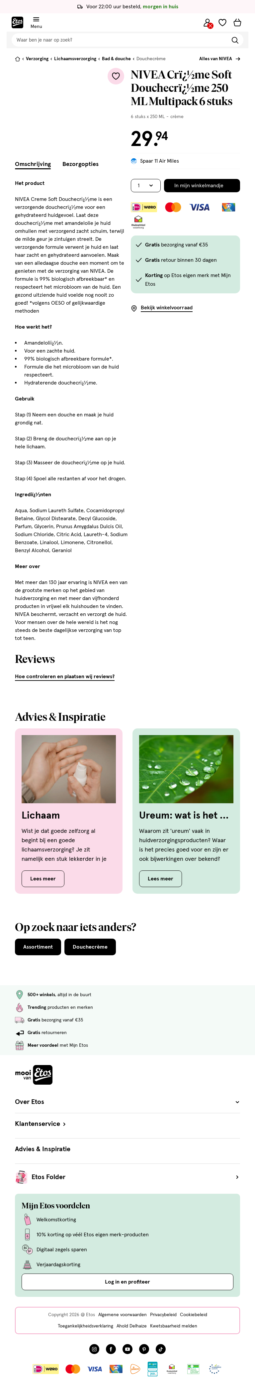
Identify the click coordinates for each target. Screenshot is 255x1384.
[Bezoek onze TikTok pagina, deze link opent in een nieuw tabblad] (161, 1349)
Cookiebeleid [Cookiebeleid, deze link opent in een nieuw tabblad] (193, 1314)
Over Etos (127, 1102)
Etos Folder (136, 1177)
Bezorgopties (80, 164)
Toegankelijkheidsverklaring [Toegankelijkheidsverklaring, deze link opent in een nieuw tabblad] (85, 1326)
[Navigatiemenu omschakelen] (36, 19)
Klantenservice (41, 1124)
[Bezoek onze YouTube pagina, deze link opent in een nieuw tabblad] (127, 1349)
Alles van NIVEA (215, 59)
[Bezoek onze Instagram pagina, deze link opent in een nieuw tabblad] (94, 1349)
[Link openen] (152, 1369)
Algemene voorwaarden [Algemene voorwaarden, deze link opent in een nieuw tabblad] (122, 1314)
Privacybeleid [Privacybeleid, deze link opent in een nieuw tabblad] (163, 1314)
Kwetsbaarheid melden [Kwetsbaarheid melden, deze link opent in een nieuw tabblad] (173, 1326)
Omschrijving (33, 164)
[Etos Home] (17, 22)
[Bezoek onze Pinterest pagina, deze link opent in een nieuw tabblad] (144, 1349)
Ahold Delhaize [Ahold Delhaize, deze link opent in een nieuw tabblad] (132, 1326)
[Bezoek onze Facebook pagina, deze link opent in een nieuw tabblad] (111, 1349)
